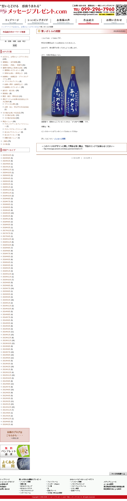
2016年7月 (6, 254)
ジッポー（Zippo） (53, 484)
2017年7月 (6, 233)
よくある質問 (15, 464)
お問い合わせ (114, 21)
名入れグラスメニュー (13, 132)
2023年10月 (7, 155)
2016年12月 (7, 239)
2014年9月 (6, 311)
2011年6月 (6, 413)
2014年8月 (6, 314)
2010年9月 (6, 422)
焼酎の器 (23, 484)
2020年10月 (7, 173)
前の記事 (76, 158)
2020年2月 (6, 184)
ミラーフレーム (25, 493)
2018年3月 (6, 228)
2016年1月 (6, 271)
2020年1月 (6, 187)
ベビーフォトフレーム (78, 486)
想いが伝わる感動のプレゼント (30, 479)
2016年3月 (6, 265)
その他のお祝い (10, 115)
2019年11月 (7, 193)
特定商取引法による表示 (112, 489)
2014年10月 (7, 309)
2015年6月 (6, 291)
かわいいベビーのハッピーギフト (82, 479)
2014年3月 (6, 329)
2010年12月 (7, 419)
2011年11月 (7, 410)
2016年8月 (6, 251)
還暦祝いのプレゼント (13, 70)
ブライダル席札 (10, 104)
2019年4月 (6, 210)
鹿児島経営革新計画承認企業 (114, 487)
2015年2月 (6, 300)
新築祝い (6, 93)
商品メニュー (7, 121)
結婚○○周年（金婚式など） (14, 84)
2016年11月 (7, 242)
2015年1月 (6, 303)
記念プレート (51, 490)
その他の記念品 (10, 118)
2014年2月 (6, 332)
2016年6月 (6, 256)
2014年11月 (7, 306)
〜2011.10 (14, 435)
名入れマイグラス (26, 488)
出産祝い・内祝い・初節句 (12, 65)
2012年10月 (7, 378)
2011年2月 (6, 416)
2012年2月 (6, 401)
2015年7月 (6, 288)
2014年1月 (6, 335)
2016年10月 (7, 245)
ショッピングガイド (38, 21)
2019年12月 (7, 190)
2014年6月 (6, 320)
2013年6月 (6, 355)
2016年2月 (6, 268)
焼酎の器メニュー (11, 138)
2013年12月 (7, 338)
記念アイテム (75, 490)
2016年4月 (6, 262)
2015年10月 (7, 280)
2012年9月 (6, 381)
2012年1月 (6, 404)
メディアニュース (110, 482)
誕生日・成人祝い (9, 90)
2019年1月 (6, 219)
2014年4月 (6, 326)
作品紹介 (88, 21)
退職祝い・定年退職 (10, 62)
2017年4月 (6, 236)
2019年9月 (6, 199)
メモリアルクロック (27, 490)
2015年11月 (7, 277)
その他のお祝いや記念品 (11, 113)
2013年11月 (7, 340)
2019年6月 (6, 204)
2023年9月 (6, 158)
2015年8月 (6, 285)
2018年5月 (6, 225)
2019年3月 (6, 213)
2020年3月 (6, 181)
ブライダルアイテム (12, 81)
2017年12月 (7, 230)
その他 (5, 144)
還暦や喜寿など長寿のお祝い (13, 68)
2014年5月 (6, 323)
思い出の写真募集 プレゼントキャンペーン (15, 451)
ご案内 (5, 141)
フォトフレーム (52, 481)
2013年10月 (7, 343)
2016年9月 (6, 248)
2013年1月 (6, 369)
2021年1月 (6, 167)
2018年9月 (6, 222)
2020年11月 (7, 170)
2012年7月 (6, 387)
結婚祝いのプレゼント (13, 87)
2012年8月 (6, 384)
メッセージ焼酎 (25, 481)
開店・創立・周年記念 (11, 96)
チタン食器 (75, 488)
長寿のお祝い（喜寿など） (14, 73)
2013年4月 (6, 361)
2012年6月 (6, 390)
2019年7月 (6, 201)
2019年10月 (7, 196)
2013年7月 (6, 352)
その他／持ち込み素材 (54, 493)
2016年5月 (6, 259)
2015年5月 (6, 294)
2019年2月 (6, 216)
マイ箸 (49, 486)
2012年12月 (7, 372)
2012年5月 (6, 393)
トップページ (12, 21)
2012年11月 (7, 375)
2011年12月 (7, 407)
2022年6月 (6, 164)
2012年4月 (6, 396)
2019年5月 (6, 207)
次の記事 (87, 158)
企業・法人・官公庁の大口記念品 (17, 107)
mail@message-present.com (99, 10)
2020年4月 (6, 178)
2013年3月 (6, 364)
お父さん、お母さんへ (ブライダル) (26, 27)
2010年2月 (6, 424)
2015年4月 (6, 297)
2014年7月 (6, 317)
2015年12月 (7, 274)
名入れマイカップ (11, 135)
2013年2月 (6, 367)
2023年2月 (6, 161)
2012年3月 (6, 398)
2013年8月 (6, 349)
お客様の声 (63, 21)
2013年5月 (6, 358)
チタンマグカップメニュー (14, 129)
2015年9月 (6, 282)
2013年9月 (6, 346)
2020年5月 (6, 175)
